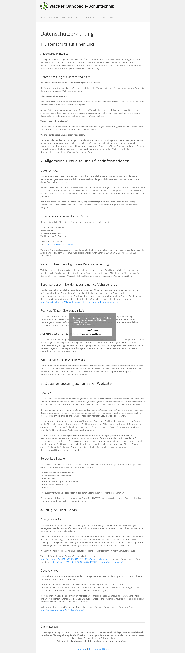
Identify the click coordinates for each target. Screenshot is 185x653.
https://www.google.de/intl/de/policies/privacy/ (62, 610)
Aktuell (79, 17)
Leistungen (66, 17)
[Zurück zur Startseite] (77, 6)
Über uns (53, 17)
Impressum (81, 649)
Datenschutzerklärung (99, 649)
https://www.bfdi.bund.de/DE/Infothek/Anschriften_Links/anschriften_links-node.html (79, 302)
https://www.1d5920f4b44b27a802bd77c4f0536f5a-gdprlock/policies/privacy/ (87, 562)
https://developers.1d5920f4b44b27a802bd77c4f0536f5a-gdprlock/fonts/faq (75, 559)
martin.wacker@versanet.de (60, 244)
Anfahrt (90, 17)
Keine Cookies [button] (92, 330)
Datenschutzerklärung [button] (82, 324)
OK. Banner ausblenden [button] (92, 334)
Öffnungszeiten (105, 17)
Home (43, 17)
